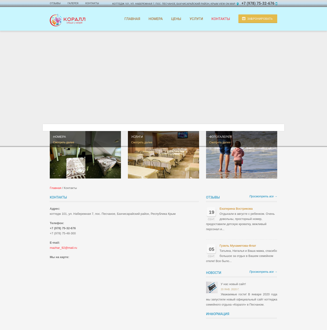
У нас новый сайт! (233, 284)
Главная (132, 19)
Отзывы (55, 3)
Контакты (92, 3)
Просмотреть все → (263, 196)
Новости (213, 273)
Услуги (196, 19)
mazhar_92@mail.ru (63, 247)
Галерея (72, 3)
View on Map (227, 3)
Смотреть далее (63, 142)
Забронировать (260, 18)
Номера (156, 19)
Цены (176, 19)
